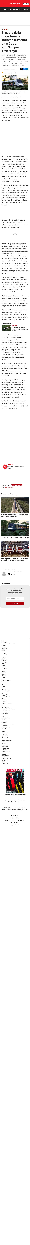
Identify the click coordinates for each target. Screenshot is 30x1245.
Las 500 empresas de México (15, 794)
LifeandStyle (5, 654)
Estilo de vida (6, 691)
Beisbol (4, 743)
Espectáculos (5, 672)
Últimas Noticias (8, 9)
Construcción (5, 707)
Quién (3, 671)
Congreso (4, 662)
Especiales (5, 737)
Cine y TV (4, 700)
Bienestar (4, 761)
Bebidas (4, 757)
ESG (3, 651)
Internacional (5, 647)
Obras (3, 650)
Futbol (3, 742)
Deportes (4, 698)
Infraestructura (6, 710)
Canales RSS (14, 822)
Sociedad (4, 668)
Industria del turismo (8, 487)
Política (21, 9)
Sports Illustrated (6, 740)
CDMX (3, 663)
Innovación (5, 725)
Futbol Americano (7, 745)
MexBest (4, 754)
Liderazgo (4, 734)
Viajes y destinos (7, 758)
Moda (3, 677)
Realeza (4, 674)
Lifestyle (4, 749)
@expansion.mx (15, 802)
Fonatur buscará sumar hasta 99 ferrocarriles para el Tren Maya (20, 329)
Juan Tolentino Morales (14, 572)
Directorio (15, 825)
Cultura (4, 682)
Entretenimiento (6, 696)
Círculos (4, 675)
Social (3, 719)
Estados (4, 665)
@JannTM (18, 97)
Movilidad (4, 722)
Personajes (5, 760)
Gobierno (4, 659)
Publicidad (14, 815)
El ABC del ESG (6, 727)
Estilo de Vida (6, 763)
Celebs (4, 689)
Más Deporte (5, 748)
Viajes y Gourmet (6, 680)
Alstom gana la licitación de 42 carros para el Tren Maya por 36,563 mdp (14, 559)
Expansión (4, 641)
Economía (4, 645)
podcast (10, 464)
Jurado (4, 765)
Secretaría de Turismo (17, 485)
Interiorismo (5, 713)
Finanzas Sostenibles (8, 724)
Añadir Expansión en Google (9, 72)
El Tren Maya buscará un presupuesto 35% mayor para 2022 (14, 515)
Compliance (14, 818)
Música (4, 701)
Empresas (15, 9)
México (4, 660)
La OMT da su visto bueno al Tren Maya (15, 537)
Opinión (4, 666)
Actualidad (5, 733)
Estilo (3, 695)
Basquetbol (5, 746)
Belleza (4, 679)
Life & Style (5, 694)
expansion (22, 802)
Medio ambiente (6, 717)
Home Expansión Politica (9, 644)
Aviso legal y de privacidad (14, 820)
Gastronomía (5, 755)
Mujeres (4, 653)
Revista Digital (26, 3)
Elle (3, 685)
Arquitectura (5, 712)
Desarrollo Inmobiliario (8, 709)
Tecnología (5, 648)
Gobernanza (5, 721)
